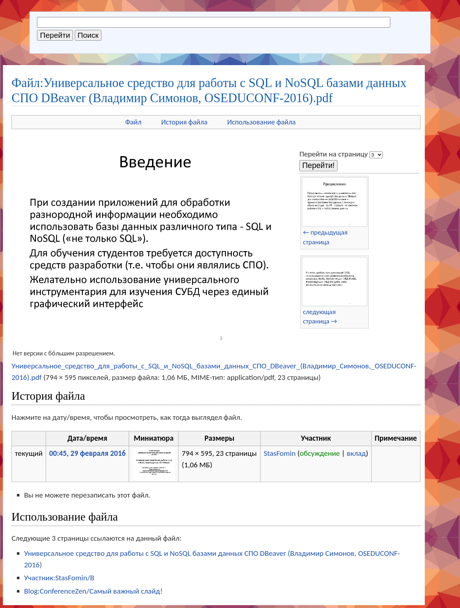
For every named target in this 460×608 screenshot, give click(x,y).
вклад (356, 453)
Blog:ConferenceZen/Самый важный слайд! (93, 591)
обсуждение (320, 453)
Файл (133, 122)
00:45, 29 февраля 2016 (87, 453)
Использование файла (261, 122)
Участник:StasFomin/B (59, 577)
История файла (184, 122)
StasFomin (280, 453)
